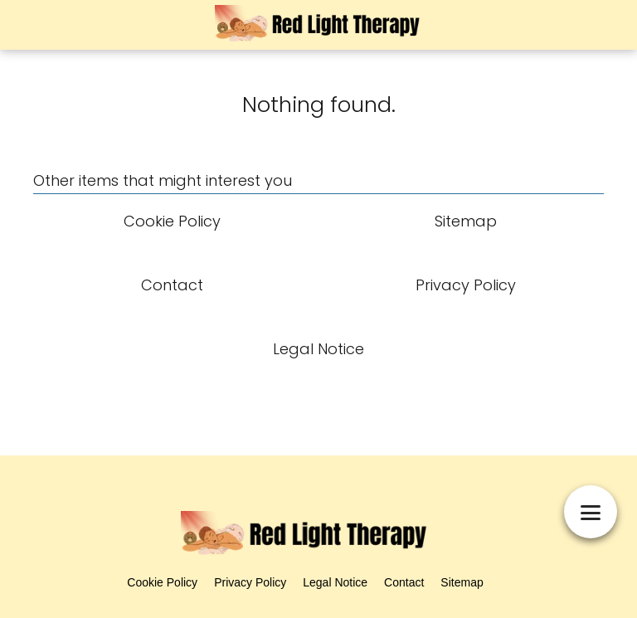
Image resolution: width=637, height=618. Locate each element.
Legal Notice (335, 582)
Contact (404, 582)
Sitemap (461, 582)
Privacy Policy (250, 582)
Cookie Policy (162, 582)
